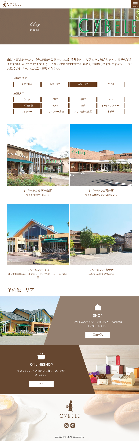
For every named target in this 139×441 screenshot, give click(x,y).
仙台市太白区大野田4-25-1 (101, 274)
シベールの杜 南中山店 (38, 190)
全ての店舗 (27, 84)
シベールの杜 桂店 (38, 269)
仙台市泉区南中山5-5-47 (37, 195)
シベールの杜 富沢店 (101, 269)
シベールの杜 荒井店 (101, 190)
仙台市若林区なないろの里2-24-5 (101, 195)
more (41, 383)
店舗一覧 (98, 334)
